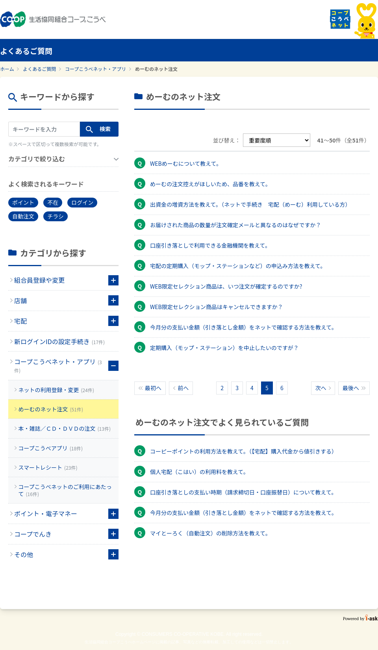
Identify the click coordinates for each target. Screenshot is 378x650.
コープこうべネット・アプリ (95, 68)
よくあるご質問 (39, 68)
